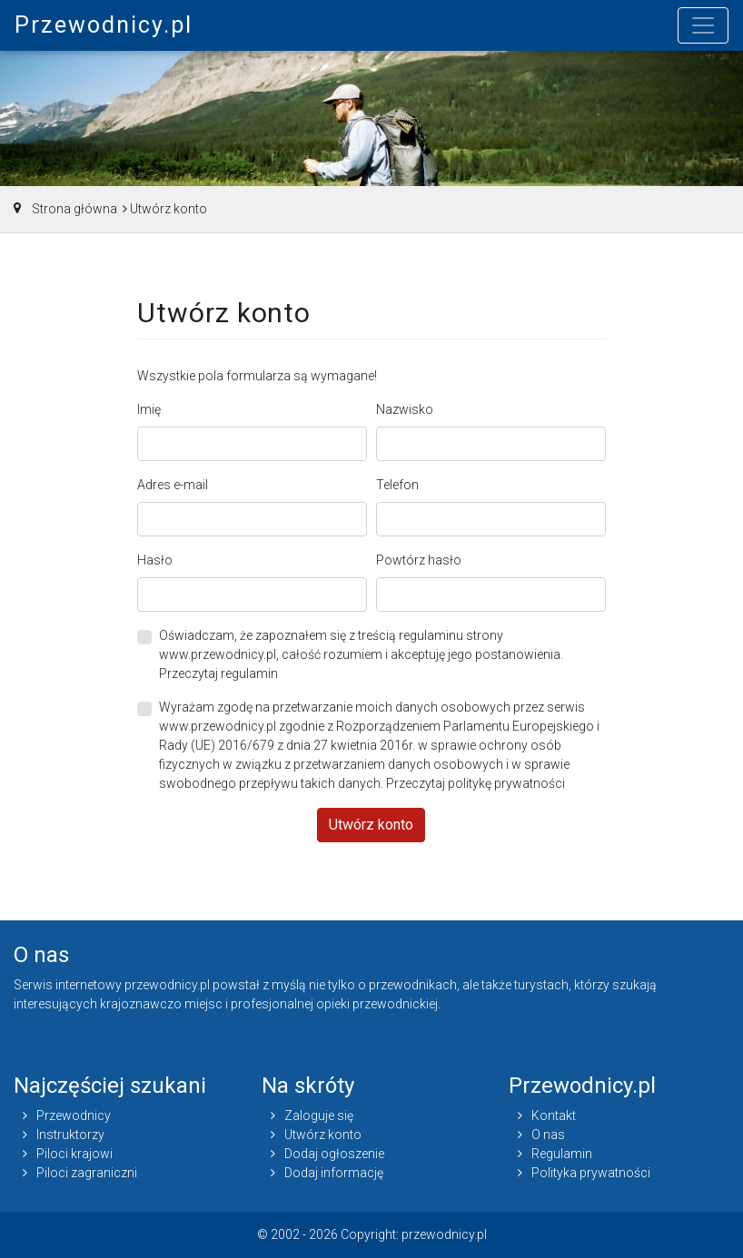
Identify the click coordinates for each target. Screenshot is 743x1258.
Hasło (155, 560)
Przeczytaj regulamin (218, 673)
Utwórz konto (371, 824)
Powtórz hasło (418, 560)
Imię (149, 409)
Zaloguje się (318, 1115)
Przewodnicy (73, 1115)
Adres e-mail (172, 484)
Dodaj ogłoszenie (334, 1153)
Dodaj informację (333, 1172)
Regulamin (561, 1153)
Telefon (397, 484)
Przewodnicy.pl (104, 25)
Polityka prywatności (590, 1172)
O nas (548, 1134)
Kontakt (553, 1115)
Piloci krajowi (74, 1153)
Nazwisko (404, 409)
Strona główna (74, 208)
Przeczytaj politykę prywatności (475, 783)
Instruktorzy (70, 1134)
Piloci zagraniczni (86, 1172)
